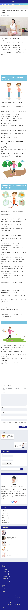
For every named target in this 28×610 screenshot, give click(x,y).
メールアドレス (5, 450)
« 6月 (4, 599)
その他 (4, 502)
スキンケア (5, 504)
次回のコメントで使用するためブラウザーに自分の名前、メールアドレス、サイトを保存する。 (14, 423)
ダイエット (5, 507)
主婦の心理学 (5, 509)
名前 (2, 407)
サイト (2, 417)
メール (3, 412)
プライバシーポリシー (14, 607)
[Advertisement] (14, 64)
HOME (14, 605)
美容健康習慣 (5, 514)
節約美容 (5, 511)
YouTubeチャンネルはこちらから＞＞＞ (9, 4)
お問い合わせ (5, 581)
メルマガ (5, 583)
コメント (3, 392)
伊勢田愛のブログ (14, 1)
